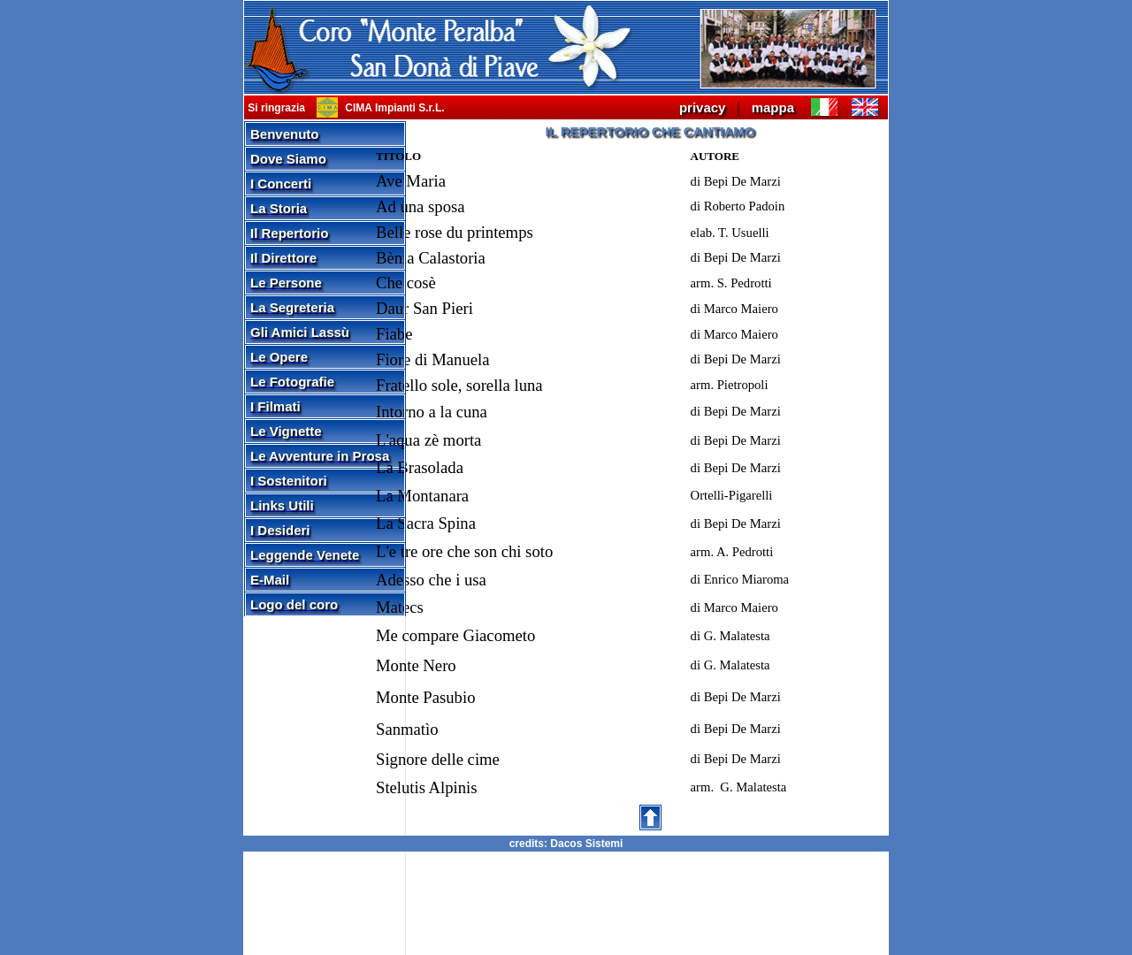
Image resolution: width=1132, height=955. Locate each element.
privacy (702, 107)
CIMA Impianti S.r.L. (393, 108)
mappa (773, 107)
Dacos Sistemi (586, 843)
